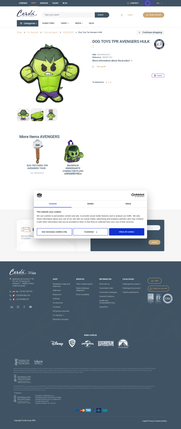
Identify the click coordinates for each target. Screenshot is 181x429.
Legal (144, 421)
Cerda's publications (131, 292)
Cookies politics (161, 421)
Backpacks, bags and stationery (61, 285)
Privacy (151, 421)
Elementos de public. (61, 319)
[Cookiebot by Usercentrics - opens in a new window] (133, 195)
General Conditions (106, 296)
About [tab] (128, 204)
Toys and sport (50, 32)
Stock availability (82, 294)
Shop (19, 32)
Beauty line (57, 294)
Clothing (56, 299)
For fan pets (32, 32)
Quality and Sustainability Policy (107, 302)
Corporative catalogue (108, 292)
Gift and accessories (61, 311)
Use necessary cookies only (54, 232)
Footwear (56, 307)
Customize (90, 232)
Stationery (57, 290)
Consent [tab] (53, 204)
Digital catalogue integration (82, 289)
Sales (91, 23)
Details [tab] (90, 204)
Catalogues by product (132, 288)
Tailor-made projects (84, 284)
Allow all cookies (126, 232)
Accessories (58, 303)
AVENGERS (68, 32)
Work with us (104, 284)
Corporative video (106, 288)
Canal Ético (103, 307)
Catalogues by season (131, 284)
